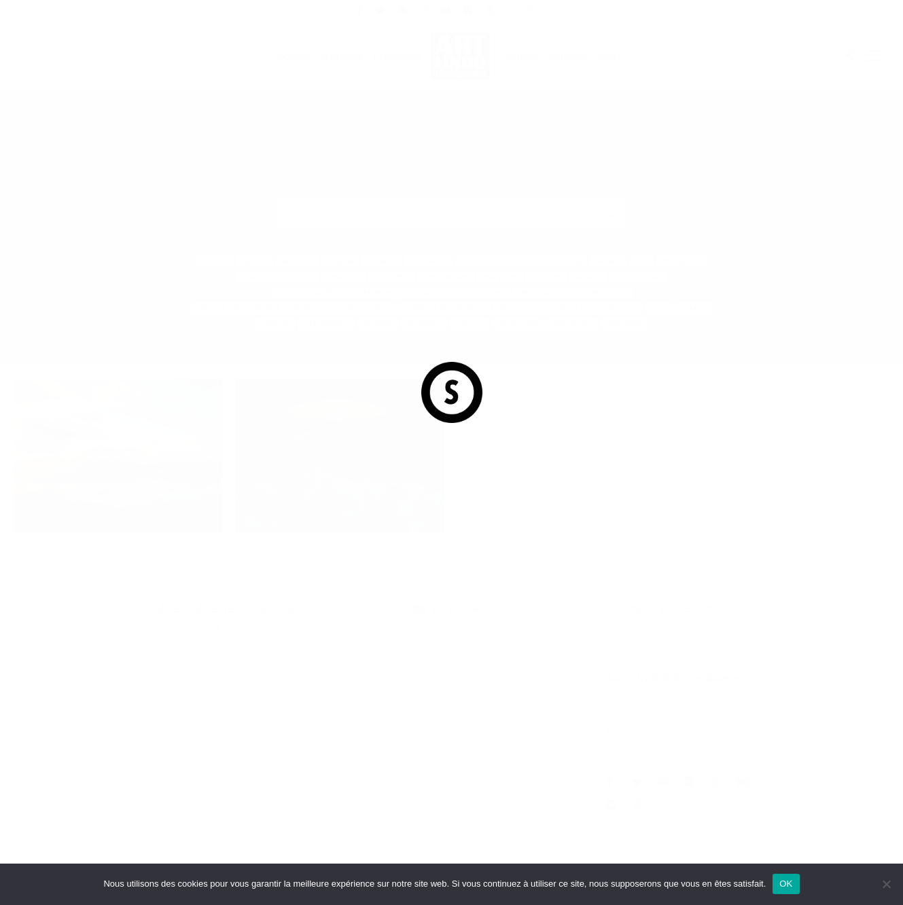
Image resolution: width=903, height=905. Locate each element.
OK (785, 884)
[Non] (886, 884)
